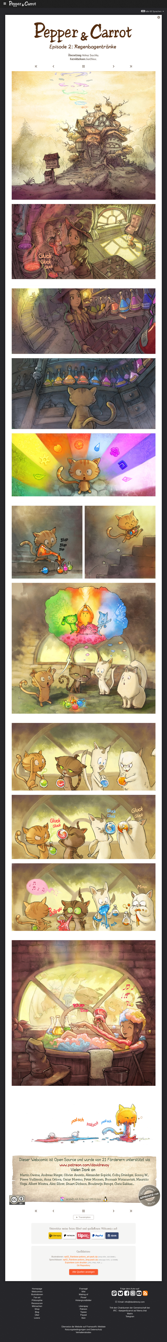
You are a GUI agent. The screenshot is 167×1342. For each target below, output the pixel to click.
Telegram (130, 1316)
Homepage (37, 1289)
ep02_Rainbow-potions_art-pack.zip (90, 1257)
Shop (37, 1309)
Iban (83, 1318)
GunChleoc (91, 59)
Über (37, 1315)
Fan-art (37, 1297)
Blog (37, 1312)
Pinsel (83, 1297)
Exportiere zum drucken (83, 1262)
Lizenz (37, 1318)
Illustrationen (37, 1294)
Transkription (85, 1217)
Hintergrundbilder (84, 1300)
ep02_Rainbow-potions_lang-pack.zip (90, 1260)
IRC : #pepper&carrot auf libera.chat (130, 1311)
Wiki (83, 1291)
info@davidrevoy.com (135, 1302)
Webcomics (37, 1291)
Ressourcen (37, 1303)
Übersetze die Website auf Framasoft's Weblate (83, 1327)
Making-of (83, 1294)
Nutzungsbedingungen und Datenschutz (83, 1329)
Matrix (130, 1314)
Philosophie (37, 1300)
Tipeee (83, 1312)
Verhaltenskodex (83, 1332)
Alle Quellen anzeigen (83, 1272)
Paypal (83, 1315)
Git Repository (83, 1265)
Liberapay (83, 1306)
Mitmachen (37, 1306)
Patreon (83, 1309)
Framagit (83, 1289)
